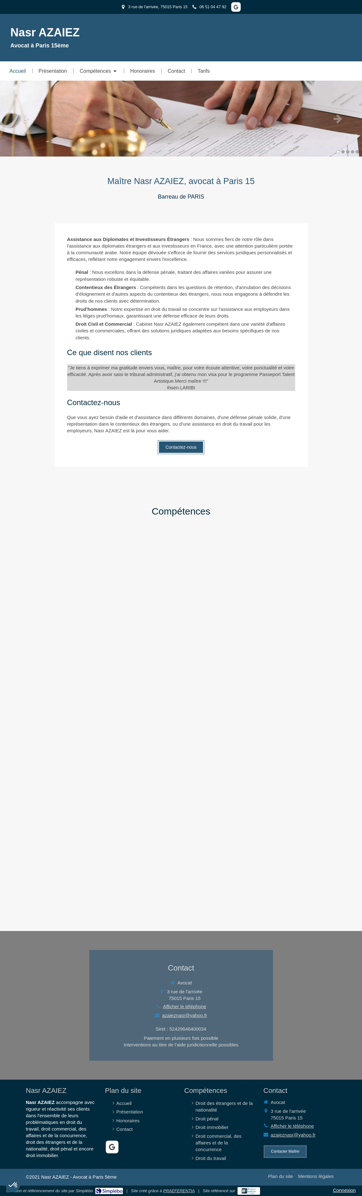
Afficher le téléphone (184, 1006)
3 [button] (347, 151)
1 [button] (338, 151)
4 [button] (352, 151)
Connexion (344, 1190)
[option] (181, 119)
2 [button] (343, 151)
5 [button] (357, 151)
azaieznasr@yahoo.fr (184, 1015)
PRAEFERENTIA (179, 1190)
